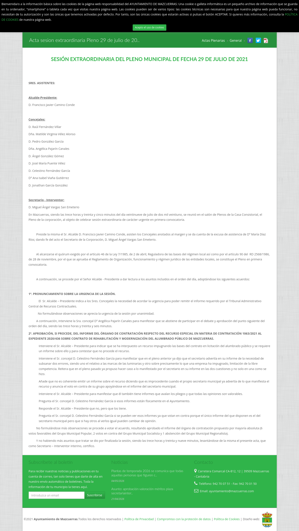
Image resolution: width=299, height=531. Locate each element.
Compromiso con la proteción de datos (184, 519)
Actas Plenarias (213, 40)
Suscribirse (94, 495)
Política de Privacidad (139, 519)
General (236, 40)
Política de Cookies (227, 519)
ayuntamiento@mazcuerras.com (231, 491)
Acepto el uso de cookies (149, 27)
